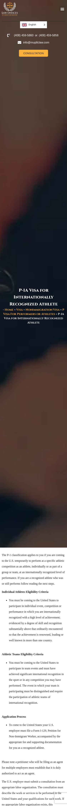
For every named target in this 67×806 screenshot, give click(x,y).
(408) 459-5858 (48, 35)
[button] (62, 9)
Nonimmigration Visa (42, 310)
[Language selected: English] (33, 24)
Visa (19, 310)
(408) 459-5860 (23, 35)
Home (9, 310)
